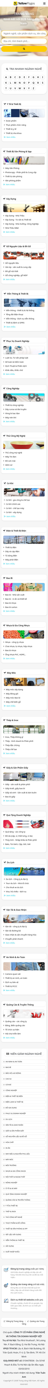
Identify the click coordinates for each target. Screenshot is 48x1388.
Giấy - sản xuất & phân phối (17, 784)
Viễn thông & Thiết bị (17, 293)
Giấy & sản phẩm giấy (17, 767)
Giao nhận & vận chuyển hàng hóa (20, 934)
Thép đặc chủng (12, 745)
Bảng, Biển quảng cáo (15, 1025)
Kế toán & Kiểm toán (14, 362)
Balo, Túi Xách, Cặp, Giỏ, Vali (17, 844)
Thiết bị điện (10, 547)
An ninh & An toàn (15, 957)
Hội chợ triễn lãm (13, 1033)
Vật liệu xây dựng (13, 1234)
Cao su (8, 1079)
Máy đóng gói (12, 693)
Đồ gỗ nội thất (11, 271)
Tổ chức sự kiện (12, 1029)
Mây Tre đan (10, 456)
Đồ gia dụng (11, 1108)
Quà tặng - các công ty (15, 831)
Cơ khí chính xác (13, 504)
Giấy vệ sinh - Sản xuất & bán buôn (20, 792)
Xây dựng (11, 198)
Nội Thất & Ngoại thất (15, 1177)
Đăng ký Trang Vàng (14, 1321)
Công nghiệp (12, 388)
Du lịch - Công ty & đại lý (17, 879)
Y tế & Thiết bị (14, 104)
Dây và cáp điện (12, 551)
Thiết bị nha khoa (14, 133)
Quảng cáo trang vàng (27, 1284)
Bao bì (9, 578)
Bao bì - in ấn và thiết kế (16, 599)
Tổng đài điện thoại (14, 314)
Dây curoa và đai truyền (15, 409)
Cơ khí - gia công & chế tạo (18, 500)
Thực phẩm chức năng (16, 125)
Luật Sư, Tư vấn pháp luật (16, 357)
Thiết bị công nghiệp (14, 405)
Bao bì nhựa (10, 603)
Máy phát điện (11, 559)
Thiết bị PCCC (11, 986)
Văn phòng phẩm (13, 180)
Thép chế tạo (11, 749)
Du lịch (10, 862)
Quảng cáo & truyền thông (20, 1004)
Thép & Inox (12, 720)
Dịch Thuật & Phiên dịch (16, 366)
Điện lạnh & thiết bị (14, 1102)
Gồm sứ (8, 465)
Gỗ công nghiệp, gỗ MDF (16, 275)
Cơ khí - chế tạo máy (15, 508)
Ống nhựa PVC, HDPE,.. (15, 654)
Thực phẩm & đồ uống (15, 1223)
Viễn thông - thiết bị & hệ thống (20, 310)
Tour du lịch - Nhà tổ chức (17, 883)
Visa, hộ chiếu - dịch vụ (16, 891)
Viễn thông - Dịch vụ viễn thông (20, 318)
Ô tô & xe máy (11, 1188)
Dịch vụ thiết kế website (27, 1299)
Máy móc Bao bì (13, 697)
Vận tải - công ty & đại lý (16, 926)
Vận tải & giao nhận (16, 909)
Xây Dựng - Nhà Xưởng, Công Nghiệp (22, 224)
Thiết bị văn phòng (13, 176)
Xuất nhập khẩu (13, 1252)
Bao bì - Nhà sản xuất (14, 594)
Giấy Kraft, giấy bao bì (15, 788)
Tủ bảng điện (11, 555)
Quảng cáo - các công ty (16, 1021)
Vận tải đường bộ (13, 930)
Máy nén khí (10, 417)
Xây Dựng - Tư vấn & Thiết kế (18, 219)
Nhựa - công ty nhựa (14, 642)
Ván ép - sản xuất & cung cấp (18, 267)
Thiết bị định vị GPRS (15, 322)
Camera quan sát (13, 974)
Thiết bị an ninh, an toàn (16, 978)
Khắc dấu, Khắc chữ (14, 370)
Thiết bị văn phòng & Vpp (18, 151)
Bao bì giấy (10, 796)
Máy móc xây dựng (14, 689)
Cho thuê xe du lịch (14, 887)
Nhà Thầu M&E (12, 228)
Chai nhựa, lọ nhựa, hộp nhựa (18, 646)
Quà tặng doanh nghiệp (18, 815)
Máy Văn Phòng (12, 168)
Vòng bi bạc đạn (12, 413)
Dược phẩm (11, 120)
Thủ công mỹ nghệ (15, 435)
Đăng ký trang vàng (27, 1268)
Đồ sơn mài (10, 461)
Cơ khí (10, 483)
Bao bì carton (11, 607)
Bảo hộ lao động (13, 1073)
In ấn (8, 1148)
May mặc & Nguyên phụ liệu (18, 1154)
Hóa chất (10, 1142)
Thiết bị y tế (11, 129)
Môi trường (11, 1165)
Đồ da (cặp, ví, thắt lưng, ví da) (18, 836)
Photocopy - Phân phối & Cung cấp (20, 172)
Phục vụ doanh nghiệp (17, 341)
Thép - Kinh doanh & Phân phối (19, 741)
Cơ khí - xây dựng (14, 512)
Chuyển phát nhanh (14, 939)
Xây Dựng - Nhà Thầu (14, 215)
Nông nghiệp (11, 1182)
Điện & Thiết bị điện (16, 530)
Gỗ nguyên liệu (12, 263)
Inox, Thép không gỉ (14, 737)
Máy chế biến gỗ (13, 702)
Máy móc (11, 672)
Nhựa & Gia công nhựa (18, 625)
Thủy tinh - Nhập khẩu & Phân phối (21, 840)
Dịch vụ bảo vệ (11, 982)
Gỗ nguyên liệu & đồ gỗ (18, 246)
